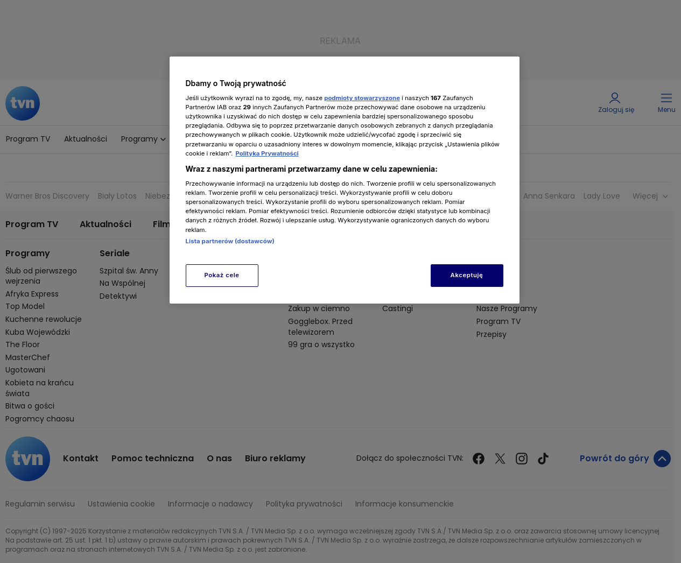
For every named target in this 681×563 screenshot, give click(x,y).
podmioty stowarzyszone (362, 98)
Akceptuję (467, 275)
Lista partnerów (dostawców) (230, 241)
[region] (344, 180)
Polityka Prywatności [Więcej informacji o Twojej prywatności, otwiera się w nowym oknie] (266, 153)
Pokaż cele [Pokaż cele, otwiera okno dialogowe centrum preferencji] (221, 275)
